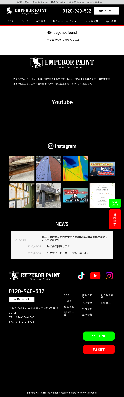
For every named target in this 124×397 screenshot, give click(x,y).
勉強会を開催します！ (59, 246)
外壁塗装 (87, 303)
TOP (11, 21)
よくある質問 (91, 21)
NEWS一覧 (69, 313)
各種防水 (87, 308)
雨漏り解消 (87, 296)
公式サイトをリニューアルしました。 (68, 253)
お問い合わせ (106, 11)
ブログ (24, 21)
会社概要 (111, 21)
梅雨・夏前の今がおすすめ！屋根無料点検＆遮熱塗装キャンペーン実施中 (75, 238)
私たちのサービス (64, 21)
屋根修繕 (87, 314)
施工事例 (40, 21)
